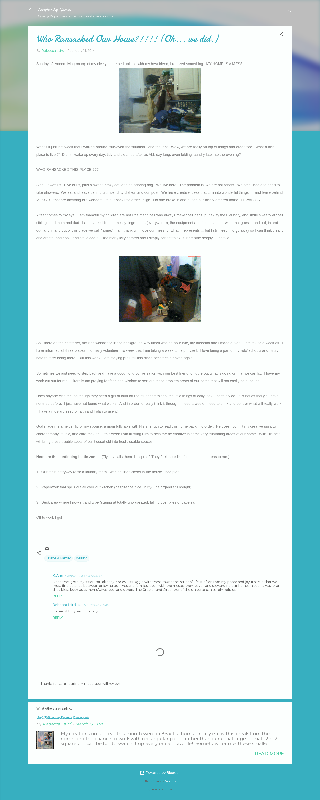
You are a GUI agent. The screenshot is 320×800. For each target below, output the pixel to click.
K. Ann (58, 575)
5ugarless (170, 781)
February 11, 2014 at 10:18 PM (83, 575)
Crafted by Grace (54, 9)
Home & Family (58, 558)
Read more (269, 754)
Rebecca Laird (64, 605)
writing (82, 558)
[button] (281, 35)
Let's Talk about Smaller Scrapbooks (62, 717)
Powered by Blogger (160, 773)
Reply (58, 596)
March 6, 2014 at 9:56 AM (93, 605)
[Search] (289, 11)
